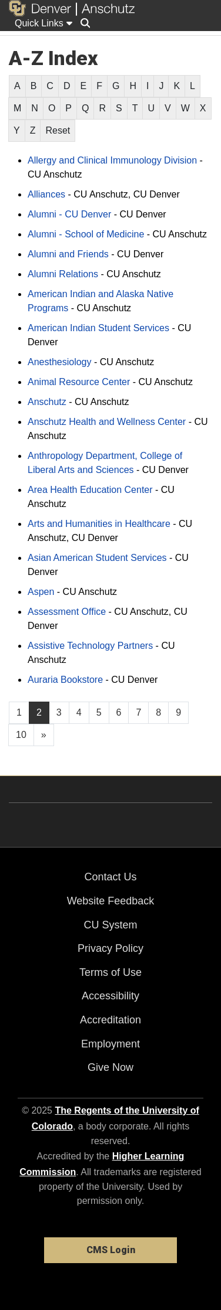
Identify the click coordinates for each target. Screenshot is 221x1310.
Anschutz (47, 402)
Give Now (110, 1067)
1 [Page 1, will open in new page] (19, 712)
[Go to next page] (44, 735)
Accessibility (110, 996)
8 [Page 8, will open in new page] (158, 712)
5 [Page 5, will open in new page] (99, 712)
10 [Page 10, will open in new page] (21, 735)
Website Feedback (111, 901)
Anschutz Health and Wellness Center (107, 422)
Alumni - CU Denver (69, 214)
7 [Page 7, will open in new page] (138, 712)
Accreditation (110, 1020)
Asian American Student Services (97, 558)
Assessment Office (67, 612)
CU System (110, 925)
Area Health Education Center (90, 490)
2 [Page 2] (39, 712)
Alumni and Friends (68, 254)
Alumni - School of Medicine (86, 234)
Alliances (46, 194)
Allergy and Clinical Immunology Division (112, 160)
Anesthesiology (60, 362)
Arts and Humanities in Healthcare (99, 524)
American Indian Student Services (98, 328)
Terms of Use (110, 972)
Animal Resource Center (79, 382)
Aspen (41, 592)
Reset (57, 130)
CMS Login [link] (110, 1249)
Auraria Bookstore (65, 680)
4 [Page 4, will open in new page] (79, 712)
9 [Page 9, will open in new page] (178, 712)
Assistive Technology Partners (90, 646)
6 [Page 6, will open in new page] (119, 712)
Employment (110, 1044)
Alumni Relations (63, 274)
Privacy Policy (110, 948)
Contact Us (110, 877)
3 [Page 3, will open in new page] (59, 712)
